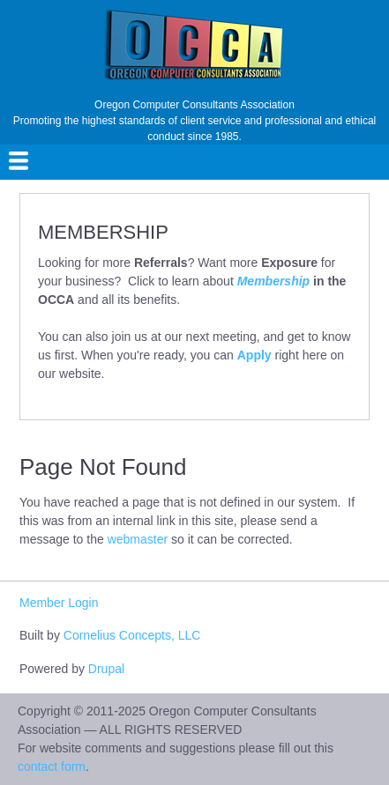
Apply (254, 355)
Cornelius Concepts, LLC (132, 635)
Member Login (59, 603)
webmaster (138, 539)
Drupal (106, 669)
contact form (52, 766)
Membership (273, 281)
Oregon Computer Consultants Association (194, 105)
